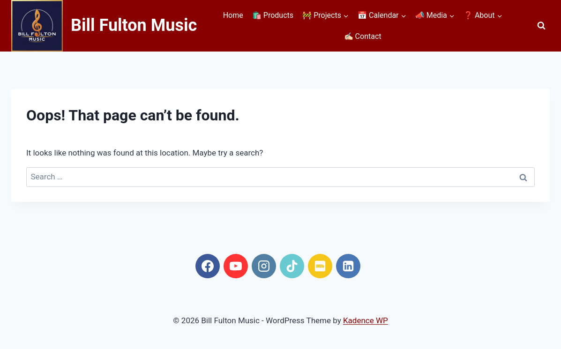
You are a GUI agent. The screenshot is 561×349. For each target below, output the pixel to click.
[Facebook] (207, 266)
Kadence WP (365, 320)
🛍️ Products (272, 15)
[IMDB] (320, 266)
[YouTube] (236, 266)
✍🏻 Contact (362, 36)
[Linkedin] (348, 266)
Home (233, 15)
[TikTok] (292, 266)
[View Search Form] (541, 25)
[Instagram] (264, 266)
